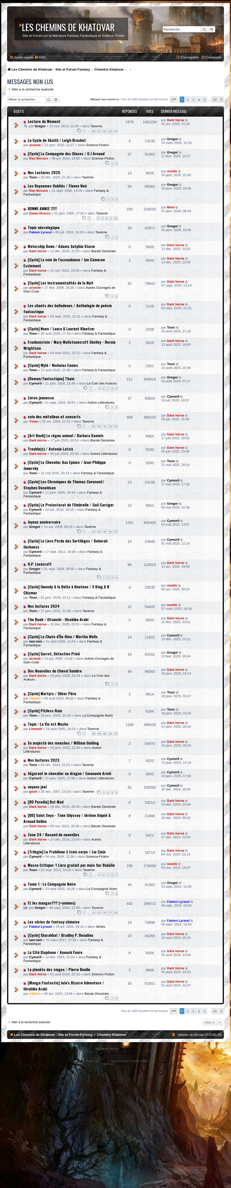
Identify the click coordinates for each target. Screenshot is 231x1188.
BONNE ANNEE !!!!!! (42, 208)
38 (110, 426)
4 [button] (199, 99)
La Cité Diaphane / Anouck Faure (55, 952)
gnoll (33, 791)
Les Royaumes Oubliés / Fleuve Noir (57, 186)
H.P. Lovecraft (40, 564)
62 (105, 131)
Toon (33, 177)
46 (110, 531)
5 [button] (205, 99)
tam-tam (35, 641)
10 (116, 218)
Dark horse (175, 120)
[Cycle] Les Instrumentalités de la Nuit (60, 283)
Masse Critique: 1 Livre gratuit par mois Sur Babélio (71, 865)
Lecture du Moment (44, 121)
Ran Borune (38, 158)
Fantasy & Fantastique (98, 333)
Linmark (35, 729)
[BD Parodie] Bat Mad (45, 802)
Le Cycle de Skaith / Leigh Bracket (57, 140)
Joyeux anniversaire (44, 522)
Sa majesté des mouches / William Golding (63, 743)
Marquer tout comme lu (104, 99)
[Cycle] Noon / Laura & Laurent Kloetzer (61, 329)
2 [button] (187, 99)
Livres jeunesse (41, 398)
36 (99, 426)
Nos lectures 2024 (43, 606)
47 (116, 531)
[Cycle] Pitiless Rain (45, 711)
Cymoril (35, 383)
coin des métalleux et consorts (54, 416)
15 (99, 912)
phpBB (104, 1061)
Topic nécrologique (44, 227)
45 (105, 531)
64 (116, 131)
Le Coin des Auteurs (102, 383)
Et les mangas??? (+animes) (51, 903)
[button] (173, 100)
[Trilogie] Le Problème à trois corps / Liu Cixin (67, 852)
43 (93, 531)
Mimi (171, 207)
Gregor (40, 126)
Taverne (96, 126)
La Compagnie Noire (97, 715)
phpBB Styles (127, 1048)
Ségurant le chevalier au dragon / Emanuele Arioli (69, 773)
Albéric (35, 698)
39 (116, 426)
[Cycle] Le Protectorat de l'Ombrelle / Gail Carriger (71, 505)
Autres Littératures (101, 402)
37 (105, 426)
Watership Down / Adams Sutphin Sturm (61, 246)
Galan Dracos (40, 213)
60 (93, 131)
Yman (33, 421)
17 (110, 912)
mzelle (172, 171)
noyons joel (37, 787)
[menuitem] (40, 57)
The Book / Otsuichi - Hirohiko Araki (58, 619)
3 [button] (193, 99)
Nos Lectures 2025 (44, 172)
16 (105, 912)
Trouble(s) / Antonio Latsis (50, 449)
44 (99, 531)
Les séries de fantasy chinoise (54, 922)
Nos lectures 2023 (43, 760)
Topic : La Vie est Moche (48, 724)
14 (93, 912)
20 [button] (215, 99)
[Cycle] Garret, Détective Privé (54, 654)
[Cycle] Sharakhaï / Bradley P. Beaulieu (60, 935)
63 (110, 131)
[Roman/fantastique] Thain (51, 378)
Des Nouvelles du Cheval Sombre (55, 671)
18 (116, 912)
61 (99, 131)
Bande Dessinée (103, 251)
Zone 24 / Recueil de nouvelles (53, 834)
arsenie (35, 145)
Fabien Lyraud (40, 232)
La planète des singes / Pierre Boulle (59, 969)
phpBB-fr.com (122, 1064)
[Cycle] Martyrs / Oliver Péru (52, 693)
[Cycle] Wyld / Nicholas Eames (53, 365)
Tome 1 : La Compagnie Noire (52, 884)
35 (93, 426)
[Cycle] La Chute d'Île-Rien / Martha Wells (63, 636)
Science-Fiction (97, 145)
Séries (100, 926)
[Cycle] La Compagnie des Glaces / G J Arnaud (66, 153)
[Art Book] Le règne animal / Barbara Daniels (66, 435)
